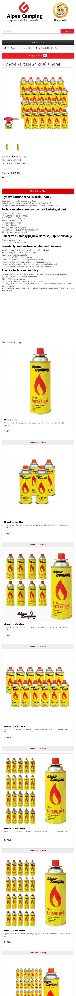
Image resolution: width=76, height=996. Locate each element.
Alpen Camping (26, 48)
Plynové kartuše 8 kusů (14, 624)
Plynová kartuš (10, 420)
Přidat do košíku (38, 191)
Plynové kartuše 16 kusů (14, 828)
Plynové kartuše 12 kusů (14, 726)
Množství (6, 177)
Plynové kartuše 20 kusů (14, 930)
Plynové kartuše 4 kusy (14, 522)
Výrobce (13, 48)
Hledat (67, 31)
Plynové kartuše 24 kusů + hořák (46, 48)
